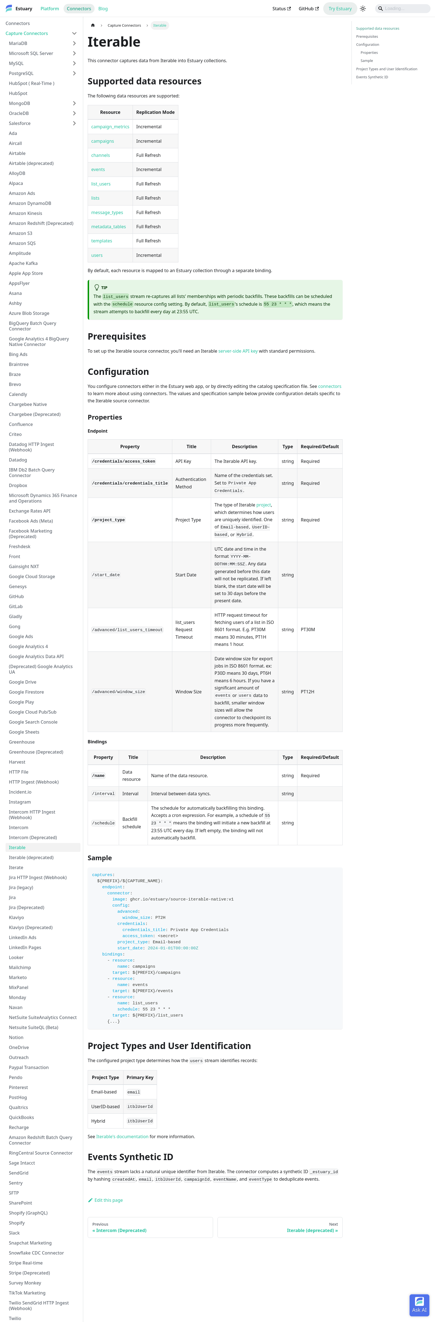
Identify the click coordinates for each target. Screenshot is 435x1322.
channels (100, 155)
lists (95, 198)
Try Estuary (340, 9)
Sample (367, 60)
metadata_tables (108, 227)
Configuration (367, 44)
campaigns (102, 141)
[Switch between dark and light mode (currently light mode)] (362, 8)
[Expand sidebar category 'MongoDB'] (74, 103)
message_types (107, 212)
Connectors (79, 9)
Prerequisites (367, 36)
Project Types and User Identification (387, 68)
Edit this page (105, 1200)
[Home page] (93, 25)
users (97, 255)
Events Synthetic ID (372, 76)
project (263, 505)
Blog (103, 9)
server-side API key (238, 351)
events (98, 169)
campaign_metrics (110, 127)
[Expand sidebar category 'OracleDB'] (74, 113)
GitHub (309, 9)
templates (101, 241)
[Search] (403, 8)
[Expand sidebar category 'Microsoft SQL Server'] (74, 53)
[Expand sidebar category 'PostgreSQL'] (74, 73)
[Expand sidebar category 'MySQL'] (74, 63)
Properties (369, 52)
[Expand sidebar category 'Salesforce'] (74, 123)
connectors (330, 386)
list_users (101, 184)
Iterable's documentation (122, 1136)
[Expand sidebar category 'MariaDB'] (74, 43)
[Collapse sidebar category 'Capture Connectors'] (74, 33)
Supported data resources (377, 28)
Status (281, 9)
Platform (50, 9)
